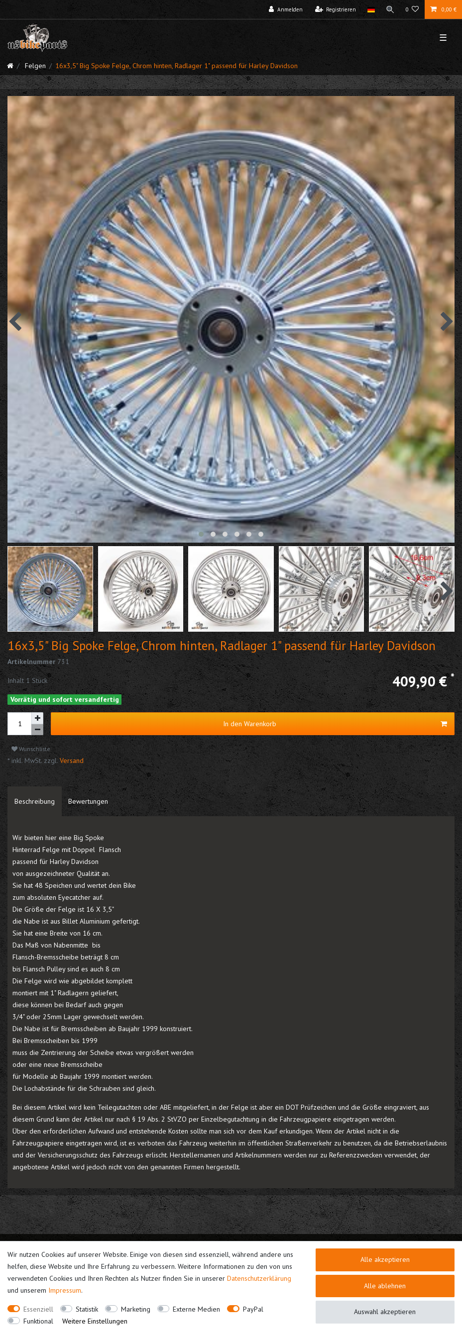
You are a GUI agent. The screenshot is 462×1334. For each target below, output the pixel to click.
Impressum (64, 1290)
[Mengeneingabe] (19, 723)
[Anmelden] (285, 9)
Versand (71, 760)
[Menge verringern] (37, 730)
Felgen (34, 65)
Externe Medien (196, 1309)
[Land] (370, 9)
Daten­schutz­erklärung (259, 1278)
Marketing (135, 1309)
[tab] (34, 801)
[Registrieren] (336, 9)
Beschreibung (34, 801)
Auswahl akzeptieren (385, 1311)
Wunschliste (30, 749)
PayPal (253, 1309)
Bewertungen (88, 801)
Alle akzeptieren (385, 1259)
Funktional (38, 1321)
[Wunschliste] (412, 9)
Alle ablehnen (385, 1285)
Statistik (87, 1309)
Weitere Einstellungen (94, 1321)
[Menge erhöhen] (37, 718)
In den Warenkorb (335, 724)
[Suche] (390, 9)
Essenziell (38, 1309)
